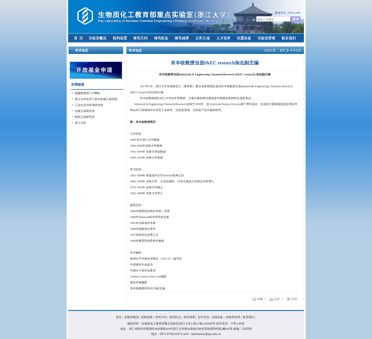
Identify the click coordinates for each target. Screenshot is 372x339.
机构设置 (147, 317)
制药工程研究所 (85, 117)
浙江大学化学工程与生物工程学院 (96, 99)
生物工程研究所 (85, 111)
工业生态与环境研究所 (89, 105)
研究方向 (161, 317)
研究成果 (189, 317)
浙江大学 (80, 123)
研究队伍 (175, 317)
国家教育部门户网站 (87, 93)
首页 (282, 50)
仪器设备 (217, 317)
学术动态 (295, 50)
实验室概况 (131, 317)
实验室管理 (233, 317)
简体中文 (280, 13)
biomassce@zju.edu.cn (206, 334)
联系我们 (248, 317)
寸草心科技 (237, 323)
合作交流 (203, 317)
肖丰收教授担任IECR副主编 (147, 288)
